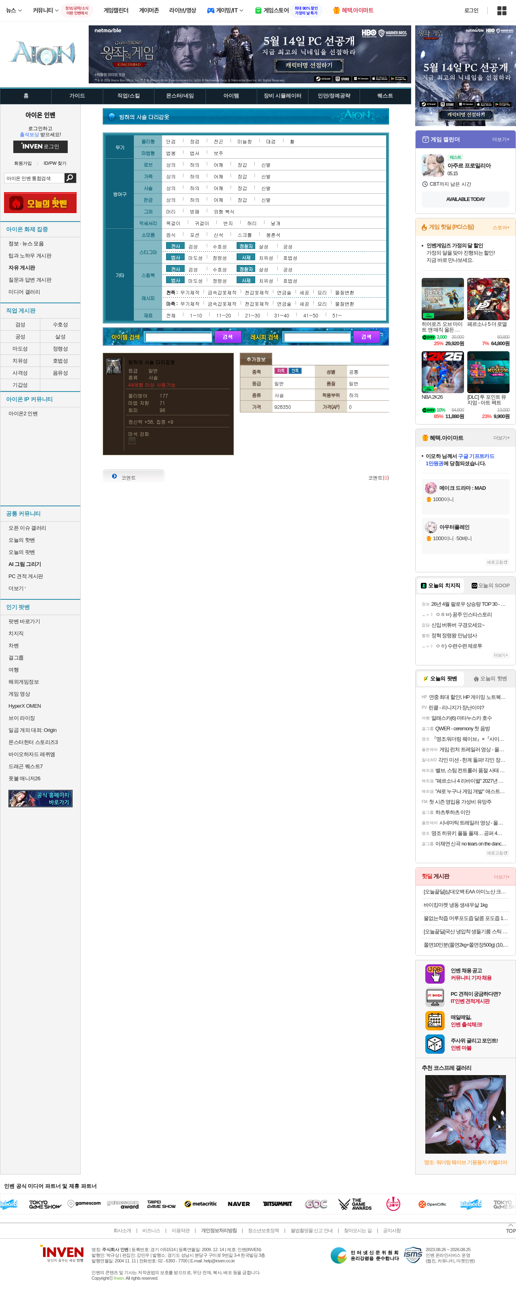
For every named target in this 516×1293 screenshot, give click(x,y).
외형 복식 (224, 211)
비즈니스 (151, 1230)
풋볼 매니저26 (24, 778)
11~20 (223, 315)
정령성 (60, 349)
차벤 (13, 645)
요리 (322, 292)
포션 (195, 234)
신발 (266, 164)
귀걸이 (202, 223)
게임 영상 (19, 693)
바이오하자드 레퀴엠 (31, 754)
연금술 (284, 292)
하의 (195, 164)
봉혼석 (273, 234)
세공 (304, 292)
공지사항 (392, 1230)
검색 (70, 178)
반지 (228, 223)
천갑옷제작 (257, 292)
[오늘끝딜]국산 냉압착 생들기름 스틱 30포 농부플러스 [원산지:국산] (467, 931)
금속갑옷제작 (222, 292)
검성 (20, 324)
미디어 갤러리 (24, 291)
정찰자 (246, 245)
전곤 (218, 141)
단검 (171, 141)
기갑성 (20, 385)
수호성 (60, 324)
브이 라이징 (21, 718)
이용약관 (180, 1230)
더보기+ (501, 139)
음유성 (60, 373)
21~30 (252, 315)
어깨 (218, 164)
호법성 (60, 361)
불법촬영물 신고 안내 (312, 1230)
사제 (245, 257)
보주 (218, 152)
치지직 (16, 633)
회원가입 (23, 163)
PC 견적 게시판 (25, 576)
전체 (171, 315)
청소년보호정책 (263, 1230)
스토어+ (501, 227)
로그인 (471, 10)
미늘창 (244, 141)
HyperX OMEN (24, 706)
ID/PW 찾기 (55, 163)
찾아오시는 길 (357, 1230)
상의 (171, 164)
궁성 (20, 337)
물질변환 (344, 292)
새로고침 (495, 562)
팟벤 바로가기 (24, 621)
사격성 (20, 373)
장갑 (242, 164)
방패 (195, 211)
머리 (171, 211)
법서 (195, 152)
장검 (195, 141)
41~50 (310, 315)
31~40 (281, 315)
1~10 (196, 315)
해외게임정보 (23, 681)
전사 (175, 245)
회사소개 (122, 1230)
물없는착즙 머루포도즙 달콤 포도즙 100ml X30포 (467, 918)
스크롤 (244, 234)
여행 (13, 669)
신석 (218, 234)
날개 (276, 223)
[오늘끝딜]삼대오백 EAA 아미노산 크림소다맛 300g (467, 892)
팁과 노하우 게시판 (29, 255)
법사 (175, 257)
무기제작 (190, 292)
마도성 (20, 349)
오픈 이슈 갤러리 (27, 527)
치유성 (20, 361)
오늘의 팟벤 (21, 552)
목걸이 (173, 223)
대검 (271, 141)
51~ (337, 315)
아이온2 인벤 (22, 413)
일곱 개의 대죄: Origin (32, 730)
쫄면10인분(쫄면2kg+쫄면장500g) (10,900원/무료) (467, 945)
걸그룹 (16, 657)
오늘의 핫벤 (21, 540)
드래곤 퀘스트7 (25, 766)
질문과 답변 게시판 (29, 279)
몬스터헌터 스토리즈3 (33, 742)
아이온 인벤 (40, 115)
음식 (171, 234)
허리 (252, 223)
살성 (60, 337)
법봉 (171, 152)
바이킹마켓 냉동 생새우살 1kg (455, 905)
